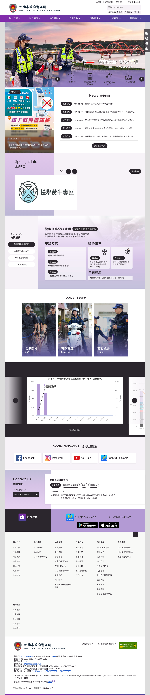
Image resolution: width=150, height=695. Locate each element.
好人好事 (16, 561)
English (137, 2)
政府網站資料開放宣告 (107, 644)
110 (26, 661)
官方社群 (16, 624)
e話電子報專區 (103, 547)
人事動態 (79, 552)
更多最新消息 (99, 146)
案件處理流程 (81, 571)
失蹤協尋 (100, 571)
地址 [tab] (84, 485)
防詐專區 (33, 18)
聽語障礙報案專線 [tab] (70, 485)
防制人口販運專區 (104, 575)
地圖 (51, 682)
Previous (57, 79)
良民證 (119, 12)
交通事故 (128, 12)
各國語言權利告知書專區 (63, 586)
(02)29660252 (51, 671)
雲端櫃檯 (58, 557)
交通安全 (100, 557)
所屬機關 (16, 552)
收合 (135, 534)
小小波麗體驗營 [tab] (21, 258)
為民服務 (54, 18)
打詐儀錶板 (38, 547)
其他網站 (16, 628)
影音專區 (100, 589)
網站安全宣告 (87, 644)
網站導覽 (109, 2)
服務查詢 (58, 552)
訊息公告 (74, 18)
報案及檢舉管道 (61, 561)
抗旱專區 (100, 580)
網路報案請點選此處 (32, 664)
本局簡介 (16, 547)
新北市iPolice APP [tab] (21, 251)
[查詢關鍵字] (121, 7)
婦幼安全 (100, 561)
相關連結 (134, 18)
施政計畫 (16, 566)
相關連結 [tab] (93, 485)
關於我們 (13, 18)
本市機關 (16, 614)
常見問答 (58, 575)
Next (141, 79)
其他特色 (16, 575)
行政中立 (79, 575)
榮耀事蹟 (16, 557)
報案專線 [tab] (55, 485)
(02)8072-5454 (27, 656)
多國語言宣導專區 (104, 594)
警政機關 (16, 619)
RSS (129, 2)
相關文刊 (58, 580)
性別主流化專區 (124, 557)
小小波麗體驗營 (124, 547)
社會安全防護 (102, 566)
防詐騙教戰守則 (40, 557)
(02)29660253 (65, 671)
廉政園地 (79, 557)
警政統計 (79, 561)
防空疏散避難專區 (62, 571)
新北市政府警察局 (21, 495)
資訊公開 (79, 566)
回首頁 (99, 2)
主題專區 (114, 18)
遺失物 (137, 12)
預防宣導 (94, 18)
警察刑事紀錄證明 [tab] (21, 244)
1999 (54, 656)
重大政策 (16, 610)
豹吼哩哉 (37, 552)
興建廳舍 (16, 571)
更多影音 (135, 171)
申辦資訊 (58, 547)
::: (6, 1)
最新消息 (79, 547)
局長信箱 (120, 2)
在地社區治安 (60, 566)
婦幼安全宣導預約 (125, 552)
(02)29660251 (38, 671)
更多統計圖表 (75, 430)
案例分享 (100, 585)
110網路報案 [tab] (21, 265)
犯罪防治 (100, 552)
